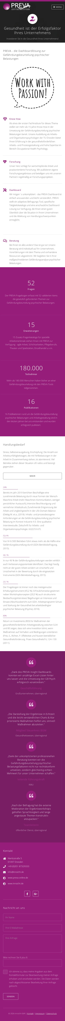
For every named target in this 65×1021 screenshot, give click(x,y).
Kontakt (30, 1013)
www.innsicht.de (15, 883)
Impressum (40, 1013)
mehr (32, 476)
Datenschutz (51, 1013)
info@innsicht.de (16, 871)
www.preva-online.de (18, 877)
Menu (59, 7)
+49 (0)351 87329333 (18, 866)
